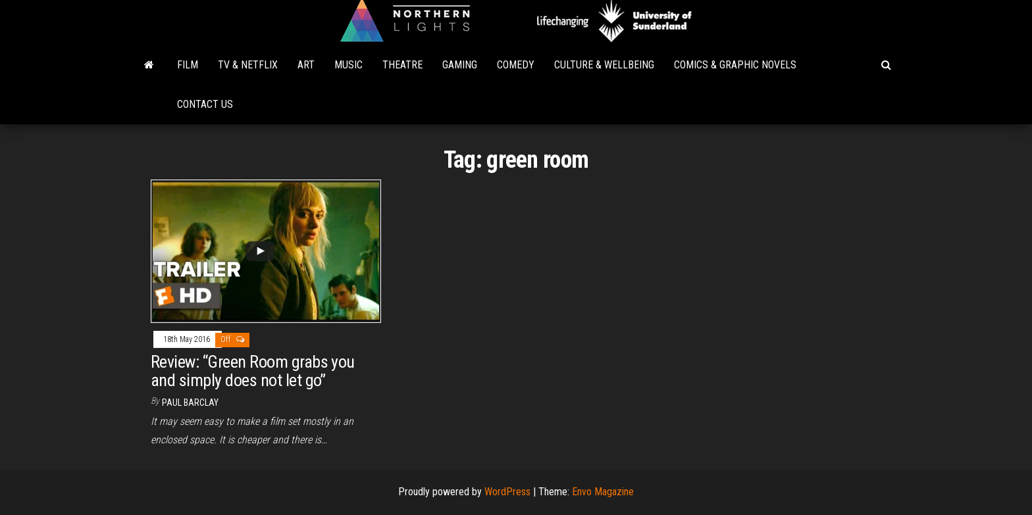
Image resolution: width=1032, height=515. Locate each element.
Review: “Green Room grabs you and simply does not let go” (253, 371)
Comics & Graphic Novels (735, 65)
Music (348, 65)
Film (187, 65)
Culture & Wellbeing (604, 65)
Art (306, 65)
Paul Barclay (190, 402)
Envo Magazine (603, 491)
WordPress (507, 491)
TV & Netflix (248, 65)
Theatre (402, 65)
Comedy (515, 65)
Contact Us (205, 104)
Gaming (459, 65)
